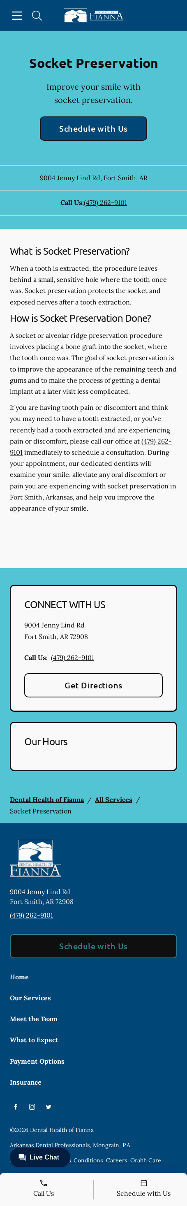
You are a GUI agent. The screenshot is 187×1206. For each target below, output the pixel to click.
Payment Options (37, 1061)
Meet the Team (34, 1019)
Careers (116, 1160)
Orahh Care (145, 1160)
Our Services (30, 998)
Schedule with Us (93, 128)
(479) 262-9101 (105, 202)
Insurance (26, 1082)
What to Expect (34, 1040)
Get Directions (93, 685)
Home (19, 977)
